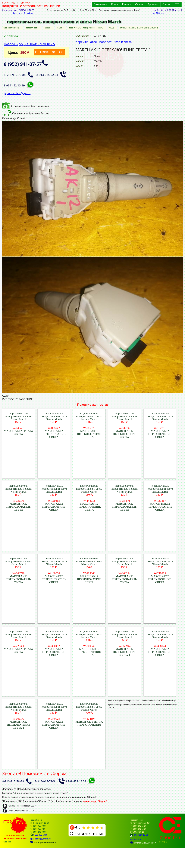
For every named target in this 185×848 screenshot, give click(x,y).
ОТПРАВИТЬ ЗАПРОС (49, 52)
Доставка (153, 4)
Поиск (114, 4)
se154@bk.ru (158, 13)
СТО (177, 4)
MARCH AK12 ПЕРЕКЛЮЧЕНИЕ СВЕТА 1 (139, 28)
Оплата (139, 4)
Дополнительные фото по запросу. (25, 106)
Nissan (47, 28)
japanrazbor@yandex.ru (23, 13)
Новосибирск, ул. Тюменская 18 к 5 (29, 44)
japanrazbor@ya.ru (17, 93)
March (60, 28)
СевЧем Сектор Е (11, 28)
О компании (100, 4)
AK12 (111, 28)
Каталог (126, 4)
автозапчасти (32, 28)
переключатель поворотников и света (86, 28)
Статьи (166, 4)
